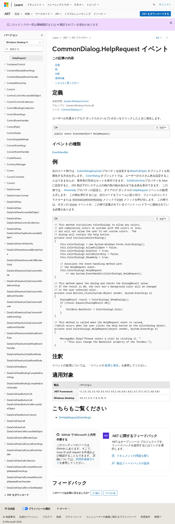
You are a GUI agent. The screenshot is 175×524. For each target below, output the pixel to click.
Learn (56, 37)
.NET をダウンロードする (155, 13)
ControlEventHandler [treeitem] (18, 120)
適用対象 (60, 78)
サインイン (165, 4)
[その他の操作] (167, 38)
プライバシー (72, 516)
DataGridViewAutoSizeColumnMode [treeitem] (24, 272)
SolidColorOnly (136, 180)
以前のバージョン (28, 516)
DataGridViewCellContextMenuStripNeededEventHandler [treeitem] (24, 479)
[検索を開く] (154, 5)
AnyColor (96, 171)
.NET (65, 37)
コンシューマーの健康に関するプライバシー (110, 516)
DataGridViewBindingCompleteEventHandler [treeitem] (25, 385)
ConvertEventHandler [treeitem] (18, 151)
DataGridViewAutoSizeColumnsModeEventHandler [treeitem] (24, 325)
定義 (57, 64)
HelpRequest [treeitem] (19, 58)
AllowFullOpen (138, 171)
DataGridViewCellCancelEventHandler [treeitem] (24, 452)
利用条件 (145, 516)
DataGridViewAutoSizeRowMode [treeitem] (24, 354)
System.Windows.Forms (76, 101)
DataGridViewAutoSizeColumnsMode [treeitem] (24, 304)
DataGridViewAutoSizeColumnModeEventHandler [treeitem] (24, 293)
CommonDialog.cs (70, 109)
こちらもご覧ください (67, 82)
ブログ (46, 516)
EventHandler (60, 152)
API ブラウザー (80, 37)
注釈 (57, 73)
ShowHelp (70, 190)
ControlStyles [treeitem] (14, 133)
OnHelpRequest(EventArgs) (75, 417)
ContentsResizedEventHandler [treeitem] (22, 76)
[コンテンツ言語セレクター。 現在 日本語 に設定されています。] (10, 509)
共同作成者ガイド (76, 460)
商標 (156, 516)
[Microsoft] (6, 4)
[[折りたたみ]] (41, 35)
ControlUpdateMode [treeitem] (18, 139)
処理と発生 (112, 365)
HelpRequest (140, 190)
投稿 (58, 516)
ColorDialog (84, 171)
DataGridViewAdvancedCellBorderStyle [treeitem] (24, 262)
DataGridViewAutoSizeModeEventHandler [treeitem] (24, 346)
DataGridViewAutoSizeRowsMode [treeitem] (24, 360)
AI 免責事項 (9, 516)
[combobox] (23, 42)
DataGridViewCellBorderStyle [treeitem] (22, 437)
